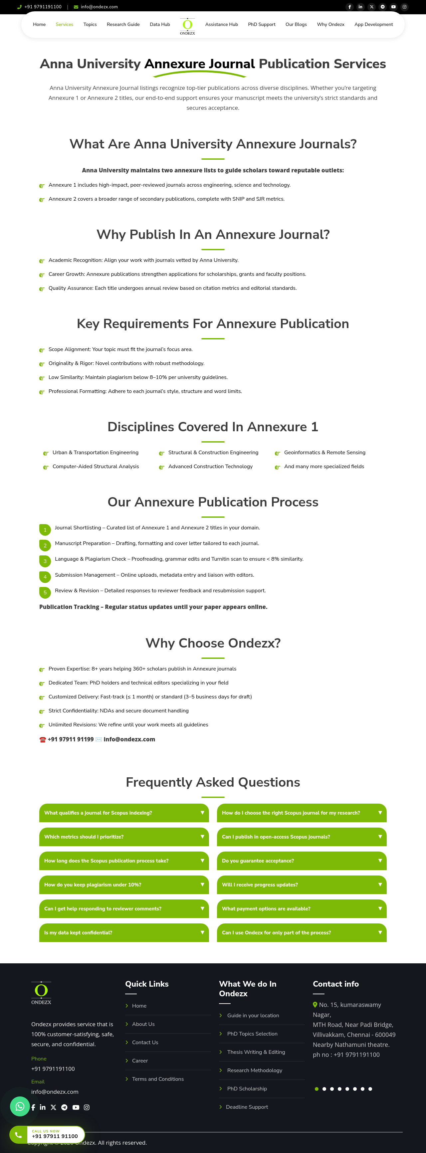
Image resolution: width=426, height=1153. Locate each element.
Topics (90, 24)
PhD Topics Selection (248, 1034)
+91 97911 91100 (55, 1136)
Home (39, 24)
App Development (373, 24)
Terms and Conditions (154, 1079)
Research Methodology (250, 1070)
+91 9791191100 (39, 7)
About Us (140, 1024)
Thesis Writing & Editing (252, 1052)
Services (65, 24)
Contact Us (141, 1042)
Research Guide (123, 24)
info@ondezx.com (96, 7)
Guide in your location (249, 1015)
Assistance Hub (221, 24)
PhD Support (261, 24)
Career (136, 1060)
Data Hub (160, 24)
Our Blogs (296, 24)
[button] (317, 1089)
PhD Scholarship (243, 1088)
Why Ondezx (330, 24)
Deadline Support (243, 1107)
